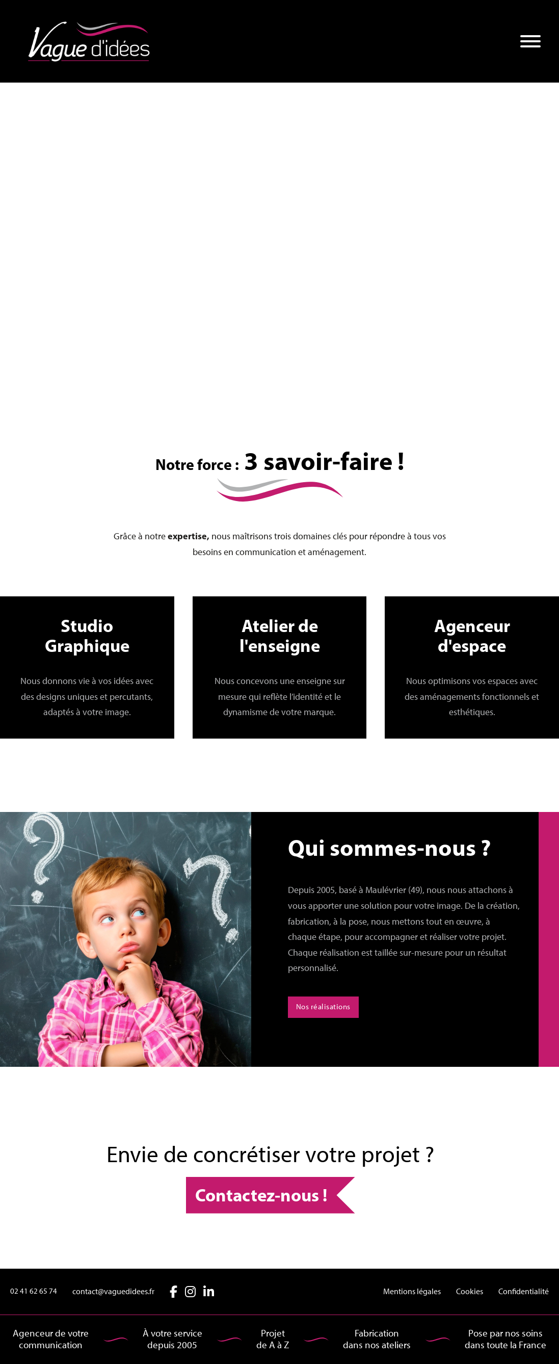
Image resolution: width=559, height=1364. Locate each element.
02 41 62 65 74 (33, 1291)
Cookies (469, 1291)
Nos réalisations (323, 1006)
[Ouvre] (530, 41)
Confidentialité (523, 1291)
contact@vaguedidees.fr (113, 1291)
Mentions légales (412, 1291)
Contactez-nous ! (261, 1195)
